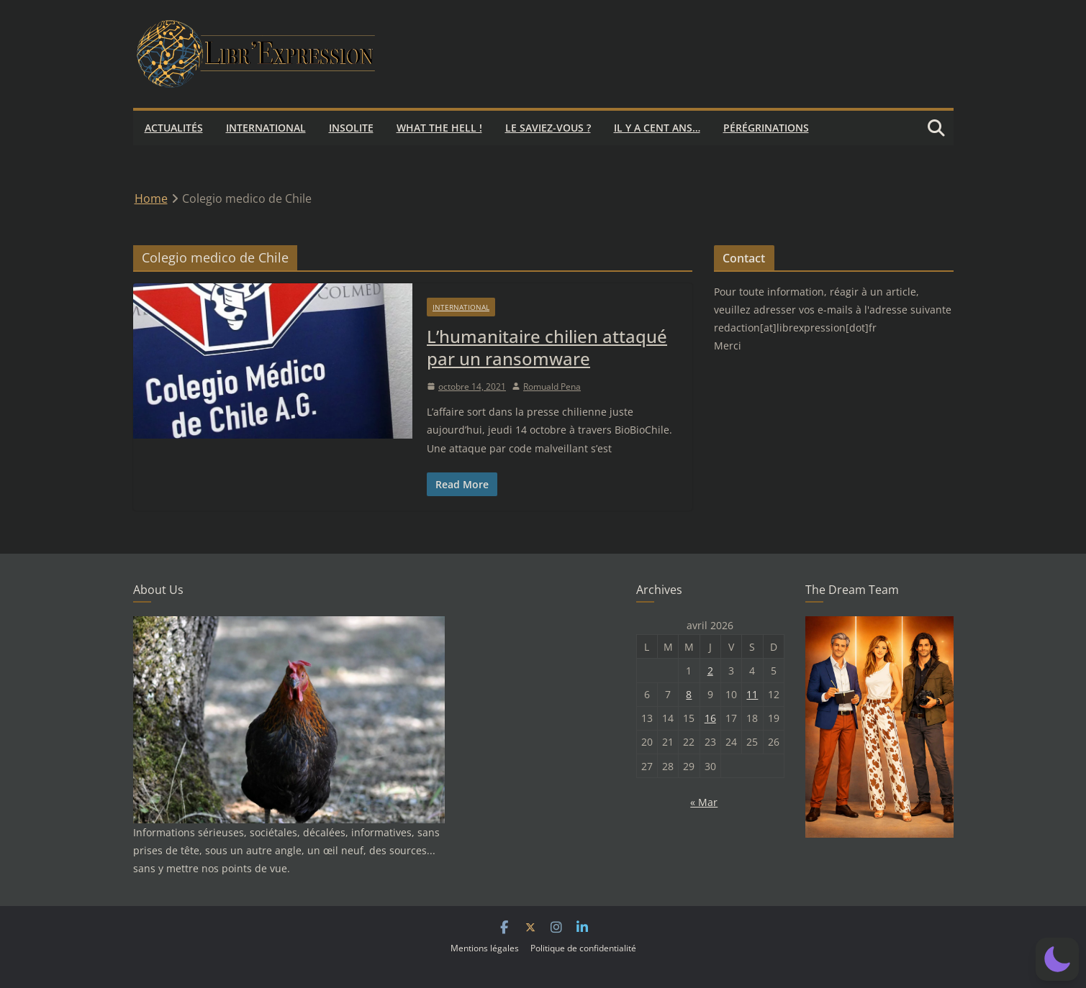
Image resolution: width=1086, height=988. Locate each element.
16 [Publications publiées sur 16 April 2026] (710, 718)
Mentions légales (485, 948)
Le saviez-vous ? (548, 127)
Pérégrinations (766, 127)
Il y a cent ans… (657, 127)
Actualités (174, 127)
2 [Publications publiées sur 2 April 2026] (710, 670)
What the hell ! (439, 127)
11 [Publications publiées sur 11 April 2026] (752, 694)
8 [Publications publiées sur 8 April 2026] (689, 694)
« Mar (704, 802)
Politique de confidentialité (583, 948)
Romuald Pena (552, 386)
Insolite (351, 127)
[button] (1057, 959)
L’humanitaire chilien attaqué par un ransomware (547, 347)
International (266, 127)
